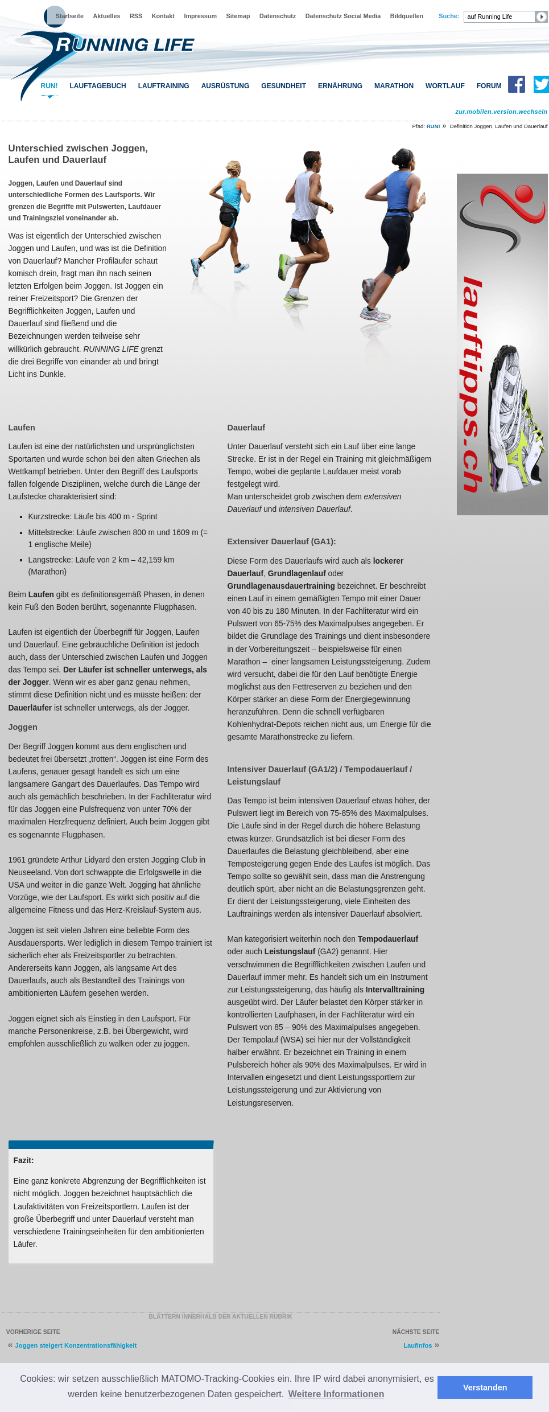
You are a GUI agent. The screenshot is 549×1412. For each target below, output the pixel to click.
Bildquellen (406, 16)
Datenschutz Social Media (343, 16)
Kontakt (163, 16)
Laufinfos (417, 1345)
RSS (136, 16)
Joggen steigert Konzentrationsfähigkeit (76, 1345)
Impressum (200, 16)
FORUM (489, 86)
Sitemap (238, 16)
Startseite (70, 16)
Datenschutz (277, 16)
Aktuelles (106, 16)
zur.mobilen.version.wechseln (501, 111)
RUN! (49, 86)
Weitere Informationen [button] (336, 1394)
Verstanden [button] (485, 1387)
